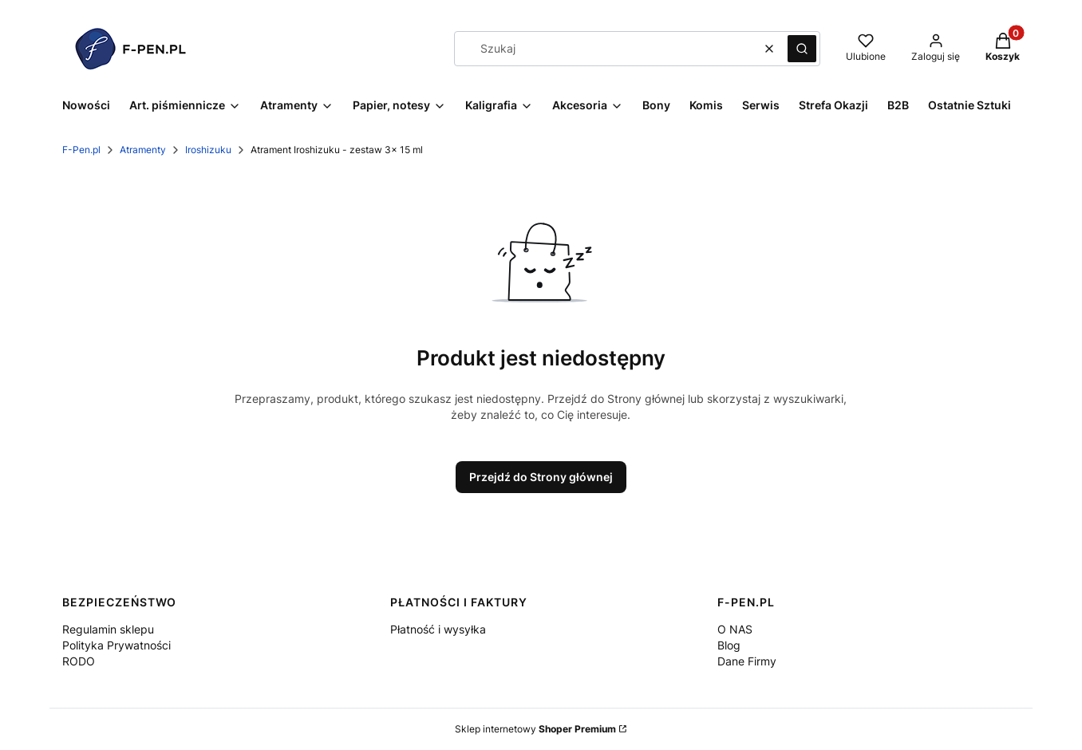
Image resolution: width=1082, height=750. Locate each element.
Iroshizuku (208, 150)
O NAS (734, 629)
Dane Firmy (746, 661)
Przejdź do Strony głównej (541, 477)
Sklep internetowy (535, 729)
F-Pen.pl (81, 150)
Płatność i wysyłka (438, 629)
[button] (802, 48)
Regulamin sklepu (108, 629)
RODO (78, 661)
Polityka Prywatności (116, 645)
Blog (728, 645)
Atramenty (143, 150)
